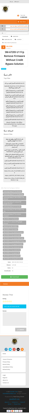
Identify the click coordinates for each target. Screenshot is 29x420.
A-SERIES (18, 39)
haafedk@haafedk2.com (9, 393)
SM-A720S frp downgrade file (12, 256)
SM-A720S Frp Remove (9, 42)
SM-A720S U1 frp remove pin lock (13, 247)
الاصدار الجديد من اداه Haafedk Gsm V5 (19, 29)
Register (17, 1)
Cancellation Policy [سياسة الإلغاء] (8, 367)
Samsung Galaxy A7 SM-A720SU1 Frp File (14, 210)
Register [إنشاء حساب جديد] (5, 377)
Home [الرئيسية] (4, 353)
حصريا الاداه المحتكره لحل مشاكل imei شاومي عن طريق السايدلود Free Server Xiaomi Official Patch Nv (14, 156)
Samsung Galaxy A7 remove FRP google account (12, 202)
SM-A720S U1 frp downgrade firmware (14, 241)
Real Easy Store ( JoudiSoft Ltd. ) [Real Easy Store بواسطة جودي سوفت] (17, 408)
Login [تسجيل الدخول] (4, 375)
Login (11, 1)
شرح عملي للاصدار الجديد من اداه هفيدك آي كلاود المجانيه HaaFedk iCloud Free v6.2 (14, 97)
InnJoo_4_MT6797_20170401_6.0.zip (14, 176)
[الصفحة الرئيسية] (14, 9)
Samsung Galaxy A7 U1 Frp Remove (13, 194)
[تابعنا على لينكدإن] (18, 349)
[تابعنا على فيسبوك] (6, 349)
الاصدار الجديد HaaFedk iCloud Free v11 (14, 168)
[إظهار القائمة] (22, 21)
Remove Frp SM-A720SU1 (11, 226)
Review (4, 311)
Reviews (5, 284)
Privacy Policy (17, 404)
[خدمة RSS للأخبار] (22, 349)
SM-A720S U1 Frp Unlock (10, 229)
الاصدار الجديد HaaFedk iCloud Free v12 (14, 120)
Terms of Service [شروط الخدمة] (7, 359)
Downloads (5, 36)
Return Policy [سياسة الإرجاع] (6, 364)
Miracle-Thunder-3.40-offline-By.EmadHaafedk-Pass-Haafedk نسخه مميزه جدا (14, 124)
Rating (4, 298)
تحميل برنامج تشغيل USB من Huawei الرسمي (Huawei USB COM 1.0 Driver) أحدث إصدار (14, 145)
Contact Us (15, 402)
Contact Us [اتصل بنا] (6, 382)
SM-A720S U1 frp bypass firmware (13, 244)
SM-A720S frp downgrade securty (13, 259)
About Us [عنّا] (5, 380)
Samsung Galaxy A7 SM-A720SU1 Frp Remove (14, 198)
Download (14, 277)
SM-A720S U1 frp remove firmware (13, 232)
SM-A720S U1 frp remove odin (12, 235)
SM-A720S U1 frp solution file (12, 250)
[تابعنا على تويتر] (10, 349)
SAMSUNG (14, 36)
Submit (20, 329)
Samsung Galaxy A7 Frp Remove (12, 191)
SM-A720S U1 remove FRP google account (13, 222)
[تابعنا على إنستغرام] (14, 349)
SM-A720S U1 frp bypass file (11, 253)
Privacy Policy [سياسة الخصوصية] (6, 362)
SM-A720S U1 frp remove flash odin (13, 238)
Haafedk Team (14, 391)
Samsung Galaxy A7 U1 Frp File (12, 206)
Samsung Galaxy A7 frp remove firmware (12, 215)
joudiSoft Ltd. (14, 399)
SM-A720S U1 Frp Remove (11, 219)
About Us (7, 402)
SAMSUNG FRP (7, 39)
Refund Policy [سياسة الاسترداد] (6, 369)
